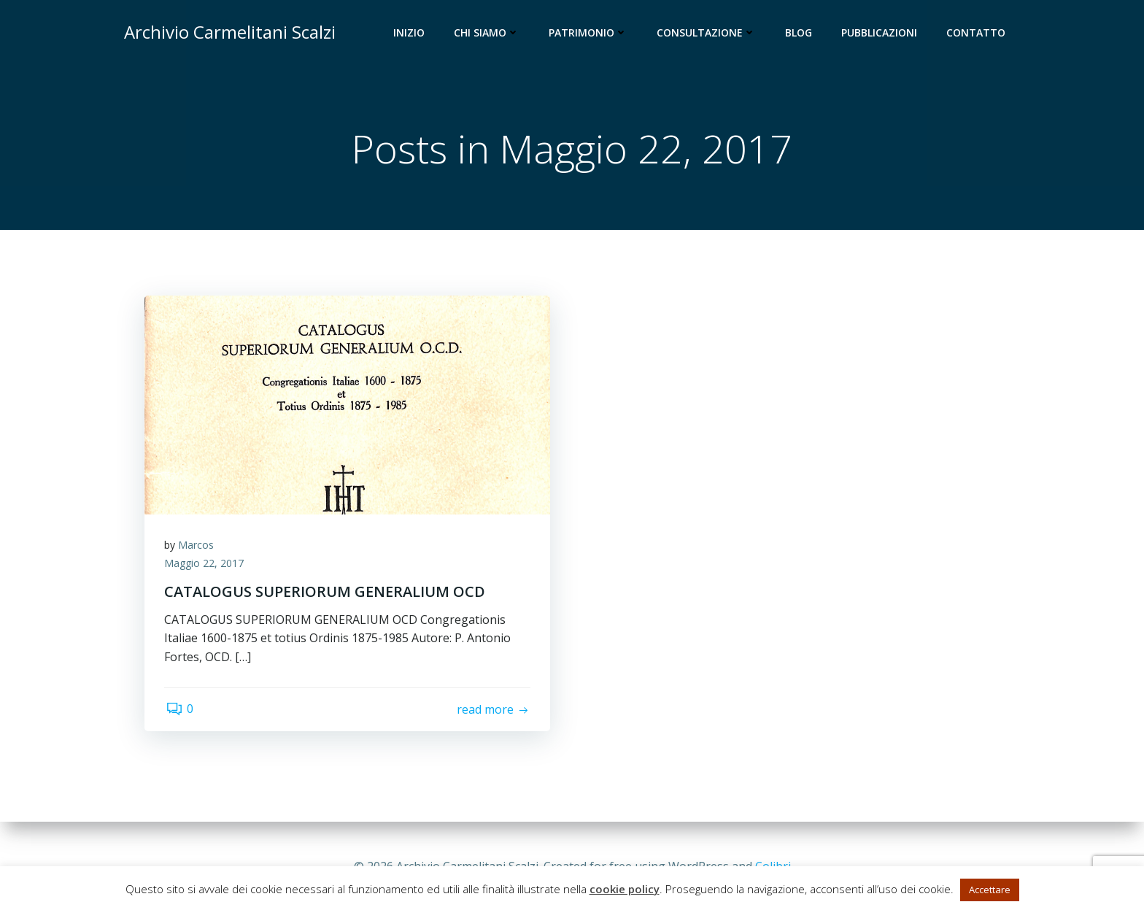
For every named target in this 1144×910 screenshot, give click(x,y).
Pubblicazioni (881, 33)
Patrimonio (589, 33)
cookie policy (625, 889)
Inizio (410, 33)
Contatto (977, 33)
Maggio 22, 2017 (206, 567)
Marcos (198, 548)
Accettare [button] (989, 889)
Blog (799, 33)
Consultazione (707, 33)
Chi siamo (488, 33)
